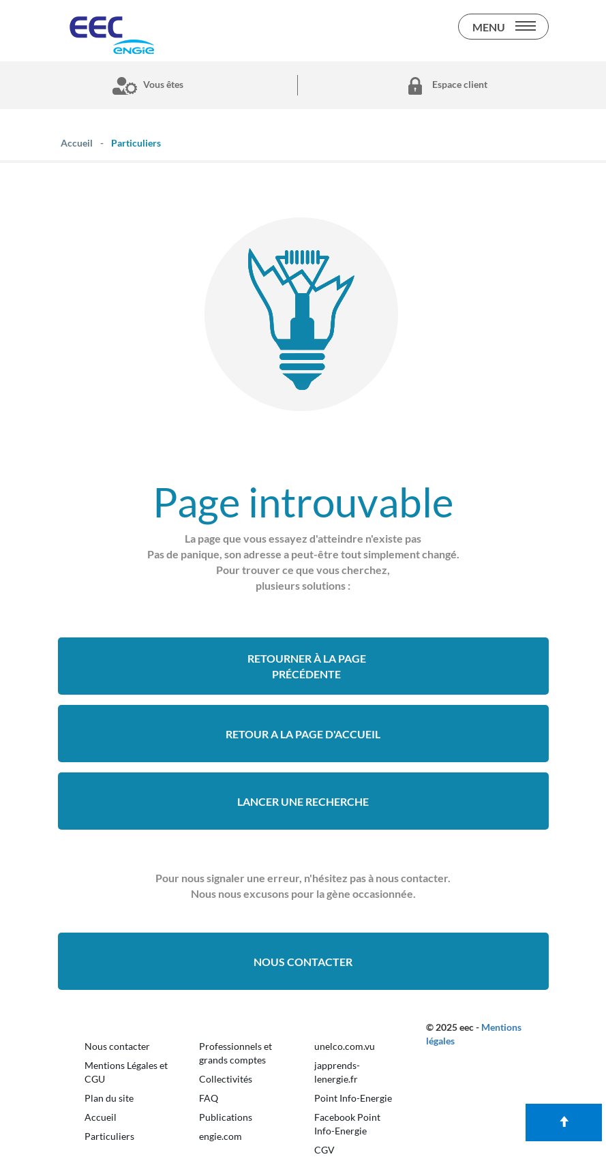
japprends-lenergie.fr (337, 1072)
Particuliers (109, 1136)
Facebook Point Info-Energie (347, 1123)
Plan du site (109, 1098)
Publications (225, 1117)
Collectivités (225, 1079)
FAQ (208, 1098)
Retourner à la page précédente (306, 666)
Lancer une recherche (303, 801)
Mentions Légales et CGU (126, 1072)
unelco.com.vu (344, 1046)
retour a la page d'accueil (303, 733)
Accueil (101, 1117)
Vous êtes (145, 85)
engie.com (220, 1136)
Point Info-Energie (353, 1098)
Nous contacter (303, 961)
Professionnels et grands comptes (235, 1053)
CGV (324, 1150)
